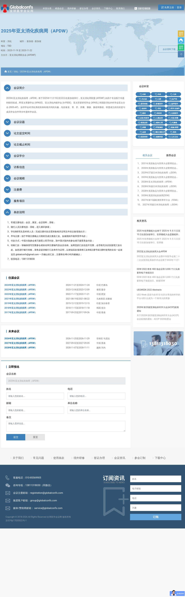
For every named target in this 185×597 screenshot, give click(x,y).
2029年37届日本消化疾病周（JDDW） (159, 172)
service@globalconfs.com (48, 508)
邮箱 (8, 403)
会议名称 (11, 373)
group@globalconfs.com (43, 500)
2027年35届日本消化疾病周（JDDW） (161, 204)
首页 (9, 71)
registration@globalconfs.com (46, 492)
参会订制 (139, 457)
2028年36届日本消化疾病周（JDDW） (159, 186)
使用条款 (58, 457)
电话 (70, 389)
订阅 (155, 517)
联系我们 (120, 8)
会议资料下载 (171, 49)
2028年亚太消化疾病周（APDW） (20, 347)
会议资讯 (96, 8)
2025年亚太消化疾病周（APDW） (36, 71)
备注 (8, 417)
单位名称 (72, 403)
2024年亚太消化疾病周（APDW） (20, 285)
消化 (9, 41)
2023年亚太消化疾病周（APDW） (20, 289)
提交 (15, 437)
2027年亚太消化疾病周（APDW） (20, 343)
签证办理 (84, 8)
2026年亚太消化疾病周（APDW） (20, 338)
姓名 (8, 389)
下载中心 (108, 8)
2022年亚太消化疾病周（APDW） (20, 294)
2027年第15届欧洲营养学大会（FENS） (160, 200)
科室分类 (47, 8)
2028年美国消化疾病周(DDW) (155, 195)
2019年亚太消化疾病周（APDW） (20, 303)
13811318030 (32, 485)
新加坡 (30, 41)
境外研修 (71, 8)
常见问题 (38, 457)
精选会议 (59, 8)
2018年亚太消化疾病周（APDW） (20, 308)
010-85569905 (33, 477)
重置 (35, 437)
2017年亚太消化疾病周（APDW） (20, 312)
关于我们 (18, 457)
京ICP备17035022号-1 (16, 520)
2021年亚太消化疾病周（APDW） (20, 299)
